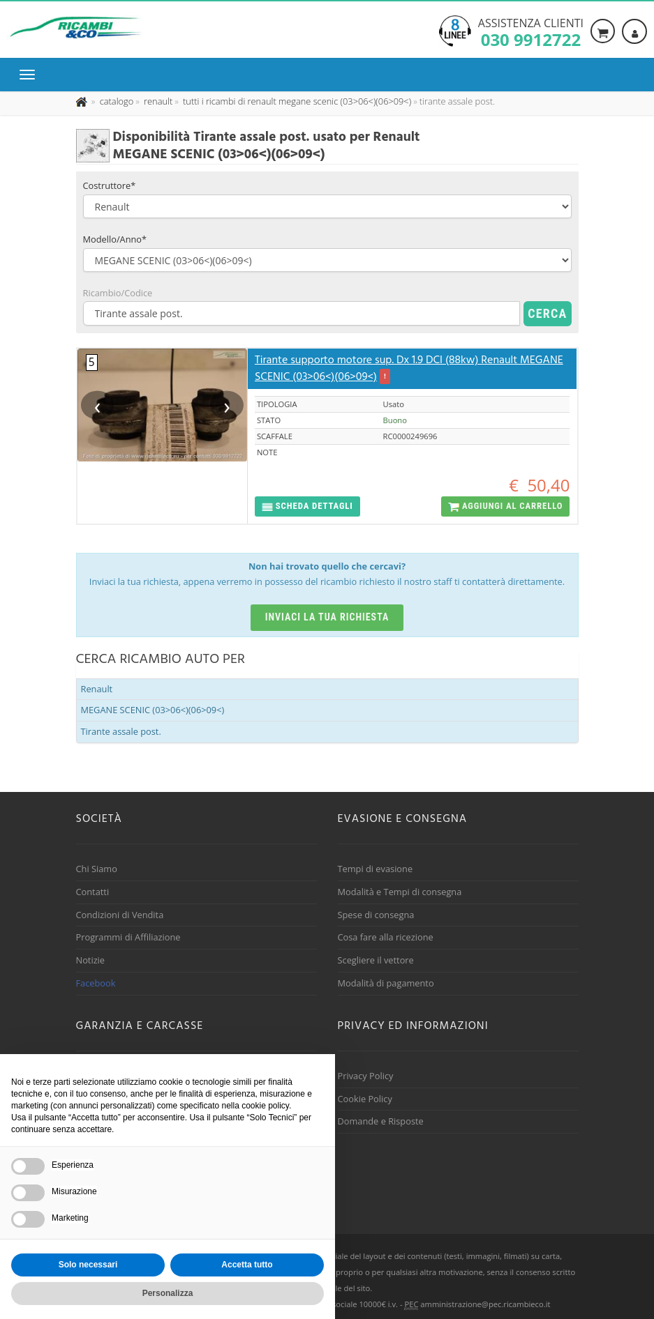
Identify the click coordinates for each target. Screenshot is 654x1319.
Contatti (93, 891)
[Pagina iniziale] (82, 101)
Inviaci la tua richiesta (327, 617)
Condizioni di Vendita (120, 914)
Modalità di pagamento (386, 983)
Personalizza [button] (167, 1293)
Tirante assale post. (121, 731)
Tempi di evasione (375, 868)
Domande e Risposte (381, 1121)
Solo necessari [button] (88, 1265)
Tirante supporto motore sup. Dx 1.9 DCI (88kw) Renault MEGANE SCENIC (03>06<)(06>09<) (409, 368)
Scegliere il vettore (376, 960)
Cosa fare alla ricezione (385, 937)
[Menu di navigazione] (31, 74)
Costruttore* (109, 185)
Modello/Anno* (115, 239)
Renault (97, 689)
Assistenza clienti (531, 31)
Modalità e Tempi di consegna (400, 891)
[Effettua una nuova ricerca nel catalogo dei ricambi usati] (115, 101)
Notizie (90, 960)
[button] (307, 506)
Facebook (96, 983)
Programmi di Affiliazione (128, 937)
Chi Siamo (96, 868)
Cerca (547, 313)
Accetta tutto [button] (246, 1265)
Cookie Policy (365, 1098)
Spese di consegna (376, 914)
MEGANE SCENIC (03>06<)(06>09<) (153, 709)
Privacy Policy (366, 1075)
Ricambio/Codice (118, 293)
